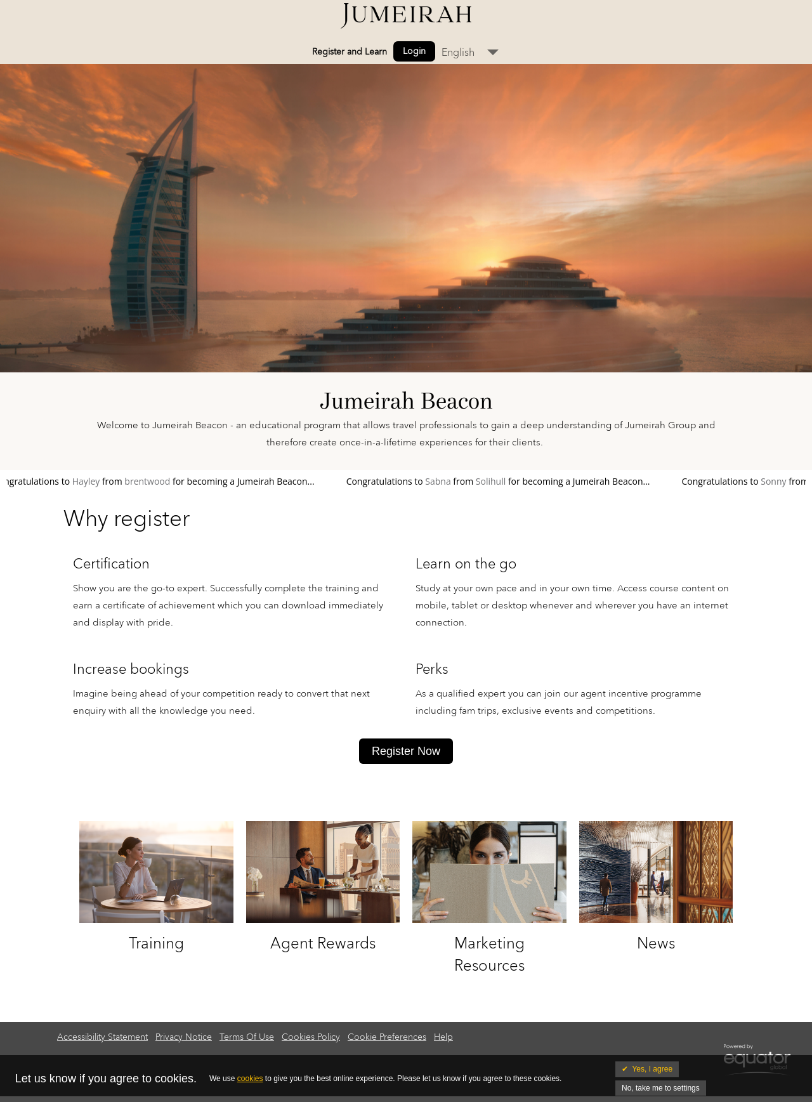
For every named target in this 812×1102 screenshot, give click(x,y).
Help (443, 1037)
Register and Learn (349, 52)
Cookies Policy (311, 1037)
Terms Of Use (246, 1037)
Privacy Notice (183, 1037)
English (458, 53)
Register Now (406, 751)
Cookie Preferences (387, 1037)
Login (414, 51)
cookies (250, 1078)
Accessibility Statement (102, 1037)
